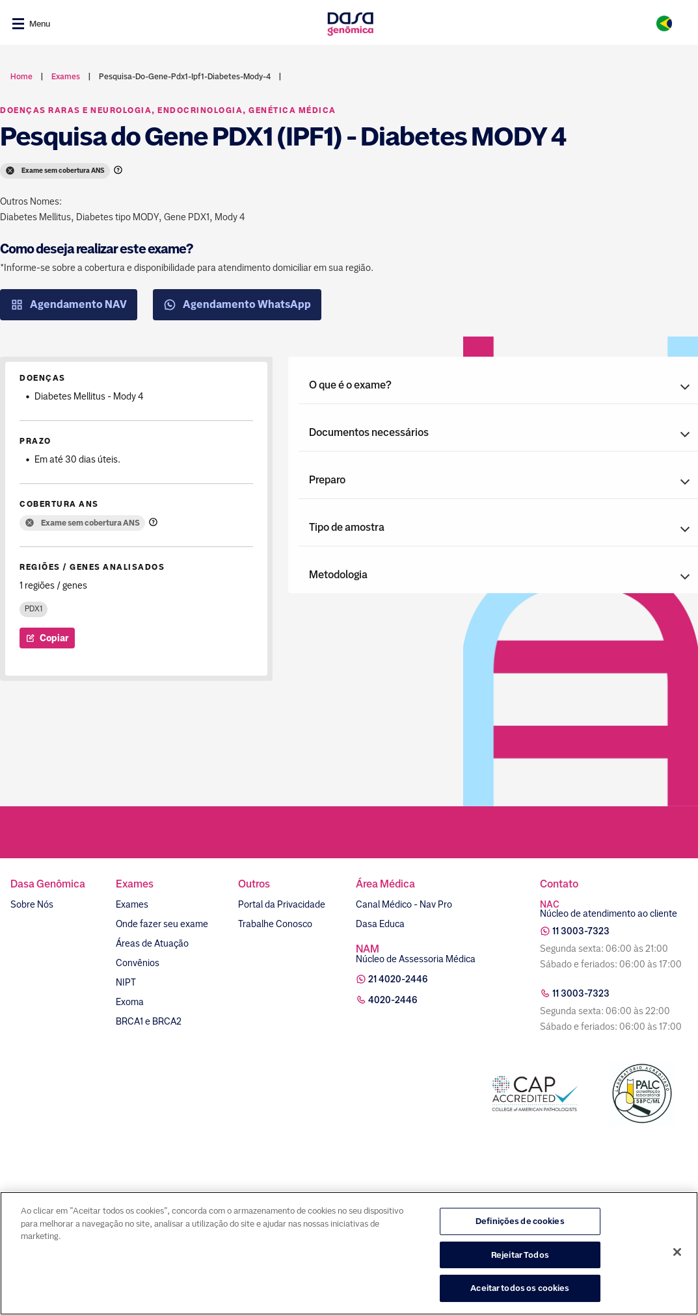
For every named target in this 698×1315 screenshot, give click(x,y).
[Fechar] (677, 1252)
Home (21, 76)
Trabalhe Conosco (275, 924)
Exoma (130, 1002)
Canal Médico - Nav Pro (404, 904)
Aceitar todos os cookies (519, 1288)
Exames (132, 904)
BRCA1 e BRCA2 (148, 1021)
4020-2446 (393, 1000)
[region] (349, 1253)
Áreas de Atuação (152, 943)
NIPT (126, 982)
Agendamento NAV (68, 304)
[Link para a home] (350, 23)
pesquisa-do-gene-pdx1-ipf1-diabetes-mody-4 (185, 76)
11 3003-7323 (581, 931)
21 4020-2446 (398, 979)
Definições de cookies (520, 1221)
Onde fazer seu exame (162, 924)
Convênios (137, 963)
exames (65, 76)
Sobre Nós (31, 904)
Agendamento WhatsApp (237, 304)
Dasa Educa (380, 924)
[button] (498, 385)
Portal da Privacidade (281, 904)
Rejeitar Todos (520, 1255)
